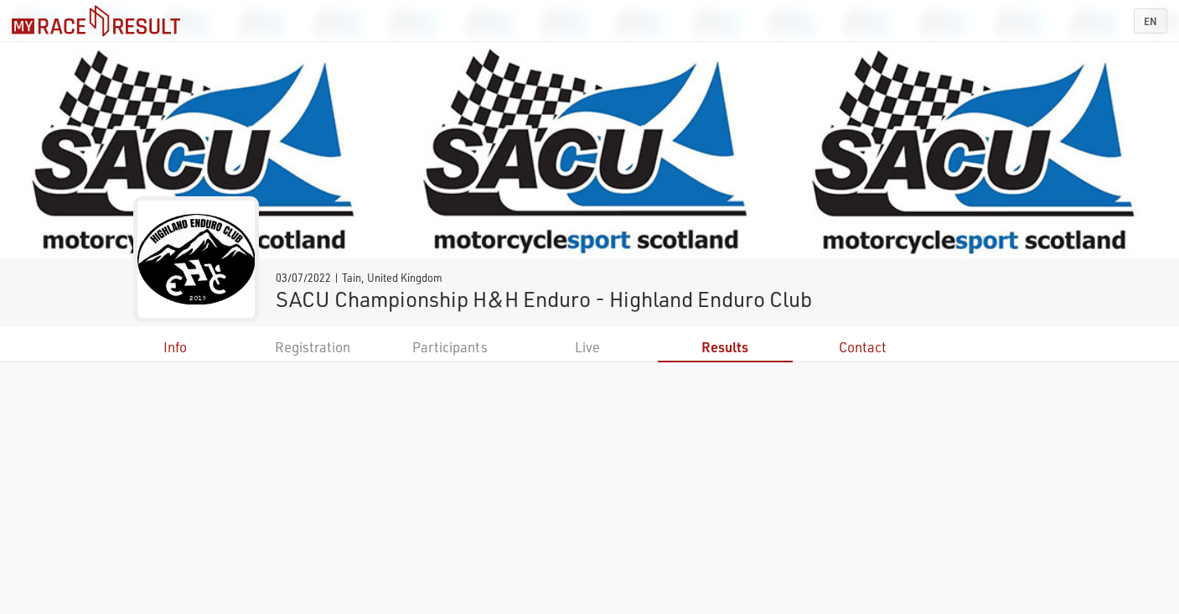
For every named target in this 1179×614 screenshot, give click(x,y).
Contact (863, 347)
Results (724, 347)
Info (175, 347)
